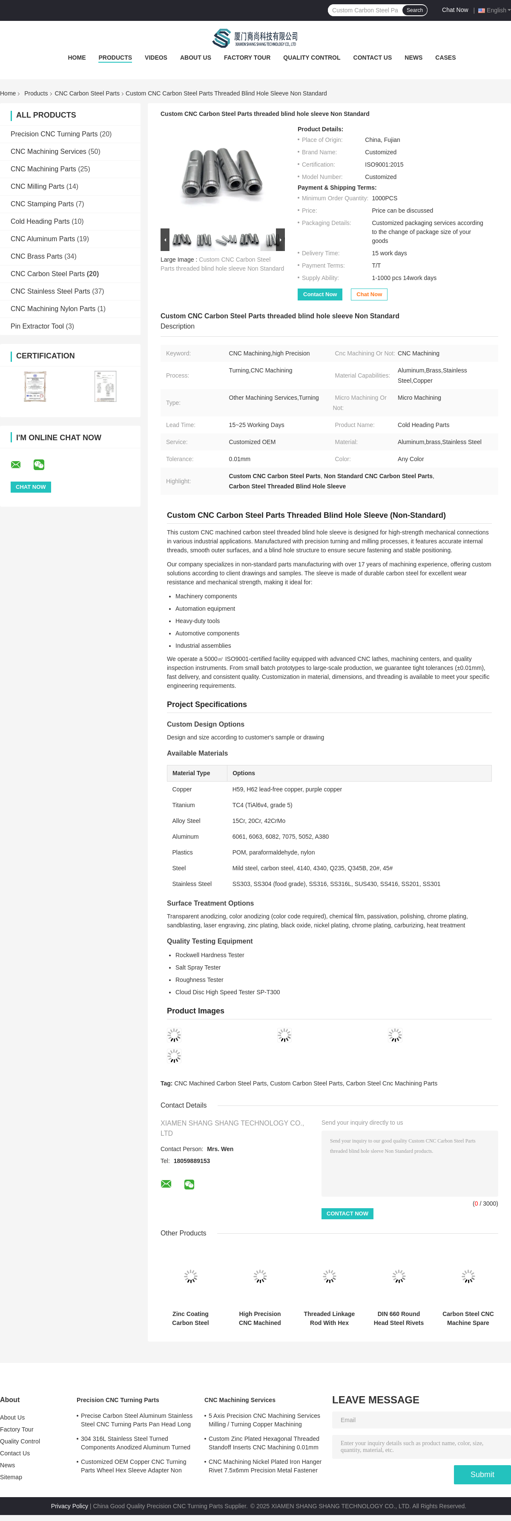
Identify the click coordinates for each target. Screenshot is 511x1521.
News (413, 57)
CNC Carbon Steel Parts (87, 93)
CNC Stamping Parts (42, 204)
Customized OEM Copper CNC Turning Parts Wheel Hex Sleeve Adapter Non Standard (134, 1467)
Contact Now (320, 294)
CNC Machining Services (48, 151)
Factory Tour (247, 57)
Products (115, 57)
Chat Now (455, 9)
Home (77, 57)
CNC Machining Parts (43, 169)
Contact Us (372, 57)
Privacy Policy (69, 1506)
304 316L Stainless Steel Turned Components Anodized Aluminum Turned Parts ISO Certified (135, 1444)
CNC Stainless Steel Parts (50, 291)
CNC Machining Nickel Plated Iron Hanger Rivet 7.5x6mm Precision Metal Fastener (265, 1466)
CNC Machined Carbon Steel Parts (220, 1083)
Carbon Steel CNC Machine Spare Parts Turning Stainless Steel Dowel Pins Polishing (468, 1318)
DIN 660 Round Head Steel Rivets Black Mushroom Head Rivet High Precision (399, 1318)
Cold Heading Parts (40, 221)
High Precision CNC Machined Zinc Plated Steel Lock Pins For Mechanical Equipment (260, 1318)
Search (415, 10)
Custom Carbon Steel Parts (306, 1083)
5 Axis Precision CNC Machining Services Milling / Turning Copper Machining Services (264, 1421)
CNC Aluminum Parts (43, 238)
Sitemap (11, 1477)
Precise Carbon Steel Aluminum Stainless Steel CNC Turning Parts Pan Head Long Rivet (136, 1421)
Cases (445, 57)
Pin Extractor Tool (37, 326)
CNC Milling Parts (37, 186)
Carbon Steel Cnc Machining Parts (391, 1083)
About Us (195, 57)
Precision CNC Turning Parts (54, 134)
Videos (156, 57)
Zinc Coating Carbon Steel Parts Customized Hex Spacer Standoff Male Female (190, 1318)
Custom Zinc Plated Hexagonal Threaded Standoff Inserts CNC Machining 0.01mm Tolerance (264, 1444)
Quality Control (311, 57)
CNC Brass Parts (37, 256)
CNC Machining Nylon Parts (53, 308)
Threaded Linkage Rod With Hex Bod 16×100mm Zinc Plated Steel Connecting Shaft (329, 1318)
